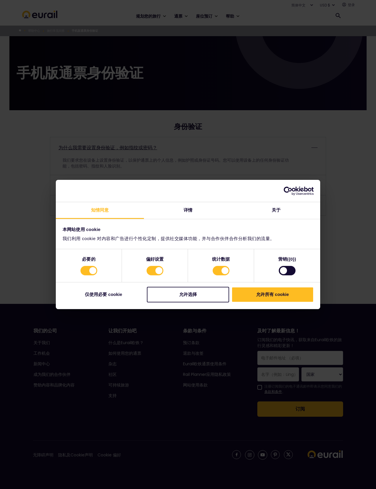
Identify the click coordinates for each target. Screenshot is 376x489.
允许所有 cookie (272, 294)
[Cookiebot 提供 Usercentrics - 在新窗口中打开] (288, 190)
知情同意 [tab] (100, 209)
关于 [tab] (276, 209)
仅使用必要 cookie (103, 294)
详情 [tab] (188, 209)
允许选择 (188, 294)
